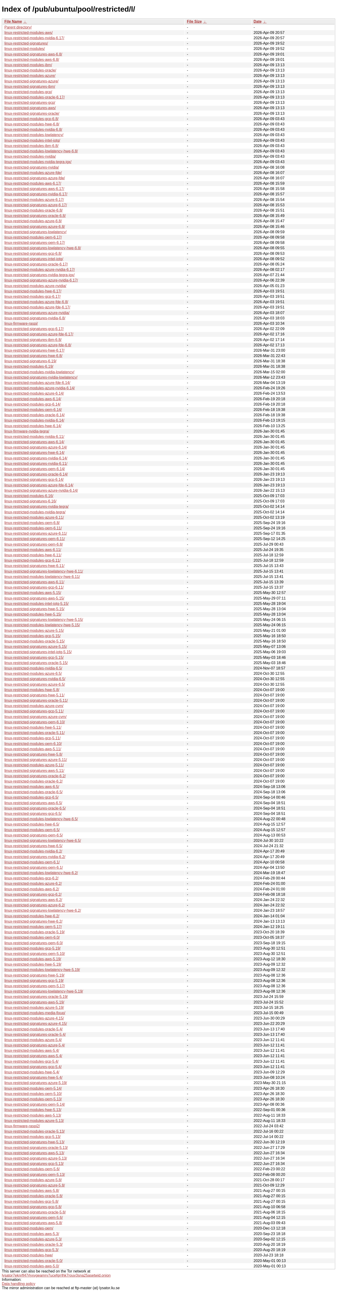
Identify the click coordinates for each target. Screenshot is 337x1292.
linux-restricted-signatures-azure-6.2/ (34, 905)
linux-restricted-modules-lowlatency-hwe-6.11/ (42, 577)
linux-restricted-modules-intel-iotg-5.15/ (36, 604)
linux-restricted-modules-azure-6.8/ (33, 221)
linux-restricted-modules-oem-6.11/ (33, 528)
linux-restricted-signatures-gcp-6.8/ (33, 254)
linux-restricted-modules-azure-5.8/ (33, 1180)
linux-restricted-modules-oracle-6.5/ (33, 792)
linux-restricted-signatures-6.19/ (30, 361)
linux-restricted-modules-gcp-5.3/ (31, 1250)
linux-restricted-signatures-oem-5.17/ (34, 986)
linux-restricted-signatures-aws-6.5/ (33, 803)
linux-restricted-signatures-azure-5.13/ (35, 1158)
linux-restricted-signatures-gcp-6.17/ (34, 329)
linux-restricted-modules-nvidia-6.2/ (33, 851)
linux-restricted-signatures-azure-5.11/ (35, 760)
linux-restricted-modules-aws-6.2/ (31, 889)
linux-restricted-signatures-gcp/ (29, 103)
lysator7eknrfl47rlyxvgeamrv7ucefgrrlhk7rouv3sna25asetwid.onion (56, 1275)
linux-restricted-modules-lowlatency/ (33, 135)
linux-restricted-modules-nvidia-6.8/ (33, 129)
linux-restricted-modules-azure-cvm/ (33, 706)
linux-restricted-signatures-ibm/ (29, 87)
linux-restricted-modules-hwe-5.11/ (32, 727)
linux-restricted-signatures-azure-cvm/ (35, 717)
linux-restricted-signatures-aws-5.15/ (34, 598)
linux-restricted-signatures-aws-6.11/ (34, 582)
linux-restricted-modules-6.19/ (28, 366)
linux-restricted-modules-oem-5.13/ (33, 1099)
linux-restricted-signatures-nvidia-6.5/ (34, 679)
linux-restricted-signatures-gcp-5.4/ (33, 1067)
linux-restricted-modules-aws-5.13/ (32, 1115)
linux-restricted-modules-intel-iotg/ (32, 140)
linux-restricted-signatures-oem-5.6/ (33, 1218)
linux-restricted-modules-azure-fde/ (33, 173)
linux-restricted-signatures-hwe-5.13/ (34, 1142)
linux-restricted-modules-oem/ (28, 1228)
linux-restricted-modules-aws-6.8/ (31, 60)
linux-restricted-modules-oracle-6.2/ (33, 781)
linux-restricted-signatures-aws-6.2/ (33, 900)
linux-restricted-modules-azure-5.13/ (34, 1121)
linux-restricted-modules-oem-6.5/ (32, 830)
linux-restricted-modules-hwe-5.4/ (31, 1072)
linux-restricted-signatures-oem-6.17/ (34, 243)
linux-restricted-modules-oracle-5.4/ (33, 1029)
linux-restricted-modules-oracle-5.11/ (34, 733)
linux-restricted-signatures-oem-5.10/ (34, 954)
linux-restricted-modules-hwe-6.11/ (32, 555)
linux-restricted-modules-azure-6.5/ (33, 674)
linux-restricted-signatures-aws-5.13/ (34, 1153)
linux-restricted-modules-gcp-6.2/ (31, 878)
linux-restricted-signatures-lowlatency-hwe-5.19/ (43, 991)
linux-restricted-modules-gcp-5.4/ (31, 1061)
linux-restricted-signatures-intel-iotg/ (33, 259)
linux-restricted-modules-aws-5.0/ (31, 1266)
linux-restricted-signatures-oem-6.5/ (33, 835)
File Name (13, 21)
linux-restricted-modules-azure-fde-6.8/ (36, 302)
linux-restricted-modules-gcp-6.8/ (31, 119)
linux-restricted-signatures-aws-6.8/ (33, 54)
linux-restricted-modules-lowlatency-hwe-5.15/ (42, 625)
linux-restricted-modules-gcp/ (28, 92)
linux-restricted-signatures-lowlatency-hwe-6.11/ (43, 571)
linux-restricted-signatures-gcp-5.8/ (33, 1207)
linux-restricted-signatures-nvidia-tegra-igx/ (39, 275)
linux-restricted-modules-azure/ (29, 76)
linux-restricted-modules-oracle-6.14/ (34, 415)
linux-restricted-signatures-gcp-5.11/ (34, 711)
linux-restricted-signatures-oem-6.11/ (34, 539)
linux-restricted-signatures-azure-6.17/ (35, 205)
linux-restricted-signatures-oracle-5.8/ (35, 1212)
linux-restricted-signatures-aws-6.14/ (34, 442)
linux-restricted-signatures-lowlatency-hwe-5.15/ (43, 620)
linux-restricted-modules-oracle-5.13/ (34, 1131)
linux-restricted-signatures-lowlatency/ (35, 232)
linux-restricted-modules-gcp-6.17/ (32, 296)
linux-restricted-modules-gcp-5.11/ (32, 738)
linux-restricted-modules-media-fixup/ (34, 1013)
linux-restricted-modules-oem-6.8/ (32, 523)
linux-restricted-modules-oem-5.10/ (33, 1094)
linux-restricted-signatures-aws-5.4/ (33, 1056)
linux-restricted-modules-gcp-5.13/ (32, 1137)
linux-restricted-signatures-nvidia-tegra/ (36, 506)
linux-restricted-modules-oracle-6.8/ (33, 210)
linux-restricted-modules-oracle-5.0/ (33, 1261)
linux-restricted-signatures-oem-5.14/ (34, 1104)
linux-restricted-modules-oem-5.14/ (33, 1088)
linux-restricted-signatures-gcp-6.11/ (34, 587)
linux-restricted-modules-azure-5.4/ (33, 1040)
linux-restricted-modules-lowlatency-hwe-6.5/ (41, 819)
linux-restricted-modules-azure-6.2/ (33, 883)
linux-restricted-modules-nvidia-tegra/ (34, 512)
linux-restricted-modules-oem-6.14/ (33, 410)
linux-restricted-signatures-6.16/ (30, 501)
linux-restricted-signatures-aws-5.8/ (33, 1223)
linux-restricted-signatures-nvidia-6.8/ (34, 318)
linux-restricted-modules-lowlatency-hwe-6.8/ (41, 151)
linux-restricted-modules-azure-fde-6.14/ (37, 383)
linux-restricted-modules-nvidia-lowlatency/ (39, 372)
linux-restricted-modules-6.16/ (28, 496)
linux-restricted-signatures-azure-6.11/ (35, 533)
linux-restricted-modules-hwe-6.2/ (31, 916)
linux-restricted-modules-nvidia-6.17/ (34, 38)
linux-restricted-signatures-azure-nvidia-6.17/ (41, 280)
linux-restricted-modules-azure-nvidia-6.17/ (39, 270)
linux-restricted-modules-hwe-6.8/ (31, 124)
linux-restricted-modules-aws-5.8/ (31, 1191)
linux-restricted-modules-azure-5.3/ (33, 1239)
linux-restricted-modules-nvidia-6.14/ (34, 420)
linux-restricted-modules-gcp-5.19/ (32, 948)
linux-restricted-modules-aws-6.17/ (32, 183)
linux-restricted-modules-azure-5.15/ (34, 631)
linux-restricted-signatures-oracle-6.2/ (35, 776)
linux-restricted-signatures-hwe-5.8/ (33, 754)
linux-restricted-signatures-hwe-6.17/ (34, 350)
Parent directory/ (18, 27)
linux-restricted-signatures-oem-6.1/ (33, 867)
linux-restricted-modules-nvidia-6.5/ (33, 668)
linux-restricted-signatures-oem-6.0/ (33, 943)
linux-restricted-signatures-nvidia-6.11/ (35, 464)
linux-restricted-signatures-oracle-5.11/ (36, 700)
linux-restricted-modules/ (24, 49)
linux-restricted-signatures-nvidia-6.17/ (35, 194)
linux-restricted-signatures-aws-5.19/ (34, 1002)
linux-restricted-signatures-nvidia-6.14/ (35, 458)
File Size (194, 21)
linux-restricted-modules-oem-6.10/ (33, 744)
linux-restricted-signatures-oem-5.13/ (34, 1175)
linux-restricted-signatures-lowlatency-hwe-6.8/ (42, 248)
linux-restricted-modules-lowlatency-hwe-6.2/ (41, 873)
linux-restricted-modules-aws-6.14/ (32, 399)
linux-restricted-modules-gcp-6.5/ (31, 797)
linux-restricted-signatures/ (26, 43)
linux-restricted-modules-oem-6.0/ (32, 937)
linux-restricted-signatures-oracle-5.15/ (36, 663)
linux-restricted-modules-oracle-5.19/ (34, 932)
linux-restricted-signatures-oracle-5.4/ (35, 1034)
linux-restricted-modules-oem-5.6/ (32, 1169)
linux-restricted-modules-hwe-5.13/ (32, 1110)
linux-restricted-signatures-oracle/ (31, 113)
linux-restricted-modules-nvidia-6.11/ (34, 437)
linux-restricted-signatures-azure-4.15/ (35, 1024)
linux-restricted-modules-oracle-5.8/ (33, 1196)
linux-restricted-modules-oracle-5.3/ (33, 1244)
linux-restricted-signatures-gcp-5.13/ (34, 1164)
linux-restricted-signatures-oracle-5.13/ (36, 1148)
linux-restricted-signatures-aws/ (30, 108)
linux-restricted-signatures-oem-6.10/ (34, 722)
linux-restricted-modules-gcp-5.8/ (31, 1201)
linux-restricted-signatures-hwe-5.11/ (34, 695)
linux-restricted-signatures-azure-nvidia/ (36, 313)
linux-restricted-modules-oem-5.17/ (33, 927)
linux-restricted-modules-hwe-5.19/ (32, 964)
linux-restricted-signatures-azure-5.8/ (34, 1185)
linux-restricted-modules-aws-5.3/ (31, 1234)
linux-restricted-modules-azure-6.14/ (34, 393)
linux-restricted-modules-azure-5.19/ (34, 1008)
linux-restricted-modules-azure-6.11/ (34, 517)
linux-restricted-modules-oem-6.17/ (33, 237)
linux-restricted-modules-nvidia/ (30, 156)
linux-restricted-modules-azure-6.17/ (34, 200)
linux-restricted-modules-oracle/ (30, 70)
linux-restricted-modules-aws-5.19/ (32, 959)
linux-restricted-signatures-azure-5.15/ (35, 647)
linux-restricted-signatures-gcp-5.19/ (34, 981)
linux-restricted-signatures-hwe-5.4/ (33, 1077)
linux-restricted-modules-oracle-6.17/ (34, 97)
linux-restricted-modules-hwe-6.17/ (32, 291)
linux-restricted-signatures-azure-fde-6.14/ (38, 485)
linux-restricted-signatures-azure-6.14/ (35, 447)
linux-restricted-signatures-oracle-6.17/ (36, 264)
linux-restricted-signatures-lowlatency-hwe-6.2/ (42, 910)
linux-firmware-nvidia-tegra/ (26, 431)
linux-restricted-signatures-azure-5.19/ (35, 1083)
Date (257, 21)
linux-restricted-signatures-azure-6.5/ (34, 684)
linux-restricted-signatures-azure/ (31, 81)
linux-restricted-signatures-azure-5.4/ (34, 1045)
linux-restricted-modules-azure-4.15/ (34, 1018)
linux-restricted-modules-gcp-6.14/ (32, 404)
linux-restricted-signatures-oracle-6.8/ (35, 216)
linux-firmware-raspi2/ (22, 1126)
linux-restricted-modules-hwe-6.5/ (31, 824)
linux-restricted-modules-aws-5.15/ (32, 593)
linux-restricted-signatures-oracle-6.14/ (36, 474)
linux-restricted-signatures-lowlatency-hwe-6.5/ (42, 841)
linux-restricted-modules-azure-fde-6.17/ (37, 307)
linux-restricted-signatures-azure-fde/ (34, 178)
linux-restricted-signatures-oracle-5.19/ (36, 997)
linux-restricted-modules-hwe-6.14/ (32, 426)
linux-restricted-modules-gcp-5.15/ (32, 636)
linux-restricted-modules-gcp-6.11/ (32, 560)
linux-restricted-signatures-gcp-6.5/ (33, 814)
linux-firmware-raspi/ (21, 323)
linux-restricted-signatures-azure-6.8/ (34, 227)
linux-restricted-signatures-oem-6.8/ (33, 544)
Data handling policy (18, 1284)
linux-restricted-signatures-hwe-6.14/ (34, 453)
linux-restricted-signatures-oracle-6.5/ (35, 808)
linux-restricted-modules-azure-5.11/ (34, 765)
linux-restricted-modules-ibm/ (28, 65)
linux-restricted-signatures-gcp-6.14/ (34, 480)
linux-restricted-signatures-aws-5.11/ (34, 771)
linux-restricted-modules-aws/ (28, 33)
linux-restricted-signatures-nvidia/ (31, 167)
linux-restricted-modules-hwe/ (28, 1255)
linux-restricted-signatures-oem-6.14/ (34, 469)
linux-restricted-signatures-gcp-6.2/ (33, 894)
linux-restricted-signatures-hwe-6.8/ (33, 356)
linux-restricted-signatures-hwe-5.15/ (34, 609)
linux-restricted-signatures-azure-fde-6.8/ (37, 345)
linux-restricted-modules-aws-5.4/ (31, 1051)
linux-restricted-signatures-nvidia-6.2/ (34, 857)
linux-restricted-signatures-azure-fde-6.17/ (38, 334)
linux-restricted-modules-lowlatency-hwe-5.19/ (42, 970)
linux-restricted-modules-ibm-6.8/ (31, 146)
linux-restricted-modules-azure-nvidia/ (35, 286)
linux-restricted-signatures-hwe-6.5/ (33, 846)
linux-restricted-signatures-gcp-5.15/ (34, 657)
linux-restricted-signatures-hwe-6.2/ (33, 921)
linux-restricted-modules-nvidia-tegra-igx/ (37, 162)
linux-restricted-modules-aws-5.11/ (32, 749)
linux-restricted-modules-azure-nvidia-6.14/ (39, 388)
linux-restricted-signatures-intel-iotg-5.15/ (38, 652)
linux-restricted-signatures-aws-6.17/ (34, 189)
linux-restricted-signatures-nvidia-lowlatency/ (41, 377)
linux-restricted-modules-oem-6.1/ (32, 862)
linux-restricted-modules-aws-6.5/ (31, 787)
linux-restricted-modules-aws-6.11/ (32, 550)
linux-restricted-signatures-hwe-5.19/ (34, 975)
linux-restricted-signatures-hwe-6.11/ (34, 566)
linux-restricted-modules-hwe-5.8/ (31, 690)
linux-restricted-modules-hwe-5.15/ (32, 614)
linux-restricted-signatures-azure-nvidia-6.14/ (41, 490)
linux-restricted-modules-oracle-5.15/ (34, 641)
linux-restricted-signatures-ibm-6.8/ (33, 340)
